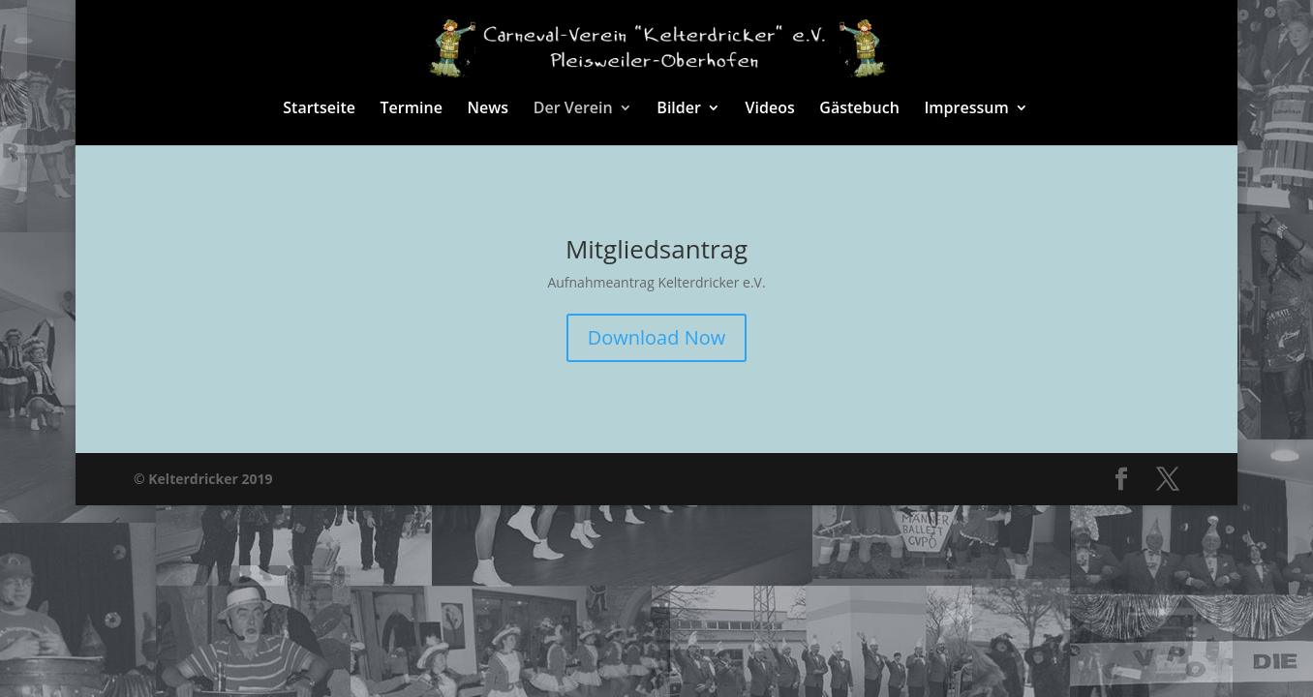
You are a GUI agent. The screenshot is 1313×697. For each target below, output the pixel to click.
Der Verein (573, 109)
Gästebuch (859, 109)
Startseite (319, 109)
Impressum (966, 109)
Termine (412, 109)
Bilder (678, 109)
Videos (770, 109)
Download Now (657, 337)
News (488, 109)
